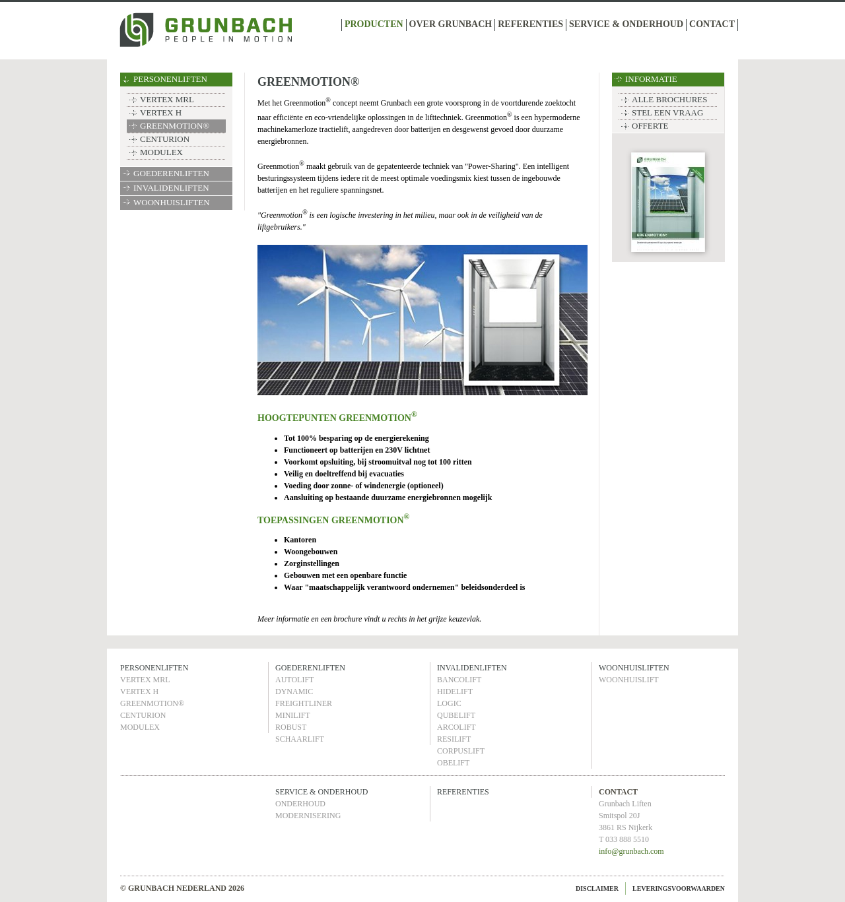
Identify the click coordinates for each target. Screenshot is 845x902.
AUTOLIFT (294, 679)
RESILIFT (454, 739)
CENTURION (164, 139)
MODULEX (161, 152)
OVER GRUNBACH (450, 24)
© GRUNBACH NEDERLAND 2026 (182, 888)
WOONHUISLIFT (629, 679)
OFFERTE (650, 126)
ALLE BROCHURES (669, 99)
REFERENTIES (530, 24)
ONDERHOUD (300, 803)
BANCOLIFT (459, 679)
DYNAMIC (294, 691)
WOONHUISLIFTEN (171, 202)
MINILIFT (292, 715)
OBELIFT (453, 762)
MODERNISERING (308, 815)
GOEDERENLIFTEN (171, 173)
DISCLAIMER (597, 888)
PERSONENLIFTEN (170, 79)
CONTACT (712, 24)
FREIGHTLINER (303, 703)
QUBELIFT (456, 715)
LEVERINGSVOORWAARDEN (678, 888)
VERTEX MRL (167, 99)
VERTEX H (161, 112)
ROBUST (290, 727)
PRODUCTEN (374, 24)
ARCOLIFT (456, 727)
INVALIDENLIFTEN (171, 188)
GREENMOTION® (174, 126)
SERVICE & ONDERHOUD (626, 24)
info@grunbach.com (631, 851)
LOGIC (449, 703)
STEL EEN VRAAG (667, 112)
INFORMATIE (651, 79)
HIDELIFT (455, 691)
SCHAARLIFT (299, 739)
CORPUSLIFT (461, 751)
